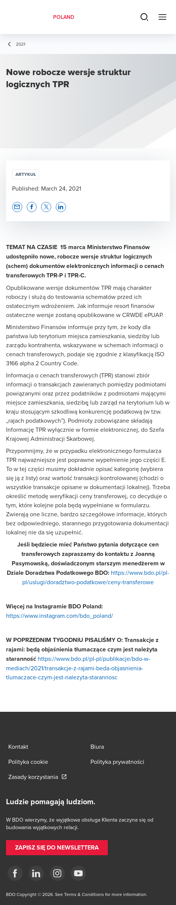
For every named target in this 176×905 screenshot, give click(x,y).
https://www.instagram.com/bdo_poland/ (59, 615)
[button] (17, 207)
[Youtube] (78, 873)
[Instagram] (57, 873)
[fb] (15, 873)
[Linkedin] (36, 873)
